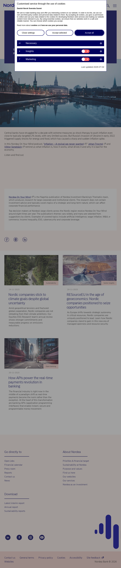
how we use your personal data (54, 25)
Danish (20, 8)
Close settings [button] (28, 33)
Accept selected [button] (59, 33)
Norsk (25, 8)
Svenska (32, 8)
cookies (34, 25)
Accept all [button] (89, 33)
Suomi (39, 8)
